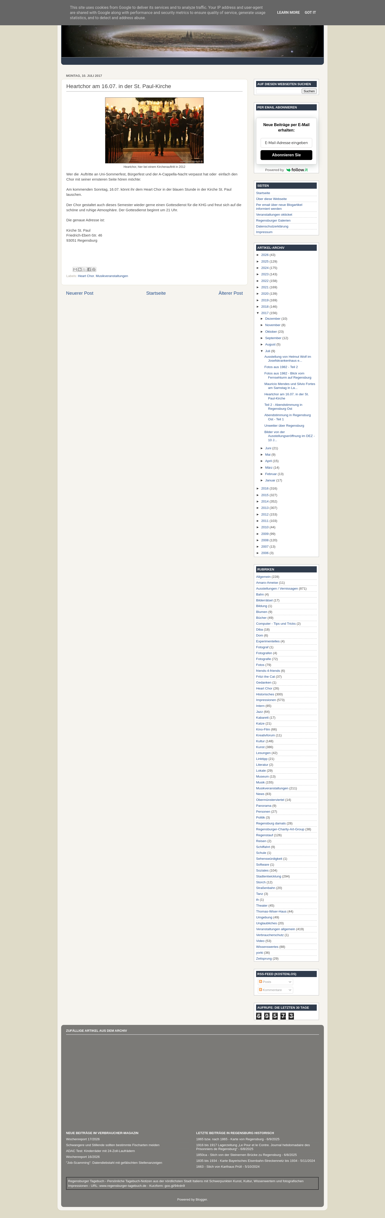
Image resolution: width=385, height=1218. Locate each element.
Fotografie (263, 659)
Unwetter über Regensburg (284, 425)
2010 (265, 527)
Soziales (262, 870)
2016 (265, 488)
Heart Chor (86, 276)
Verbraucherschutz (270, 935)
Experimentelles (268, 641)
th (257, 899)
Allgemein (263, 577)
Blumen (261, 612)
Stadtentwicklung (268, 876)
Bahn (260, 594)
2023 (265, 274)
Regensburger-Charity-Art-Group (280, 829)
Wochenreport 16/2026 (83, 1157)
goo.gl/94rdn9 (174, 1186)
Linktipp (262, 759)
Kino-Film (263, 729)
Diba (259, 629)
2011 (265, 521)
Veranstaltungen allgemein (275, 929)
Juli (268, 351)
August (270, 344)
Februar (271, 474)
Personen (263, 811)
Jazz (259, 712)
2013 (265, 508)
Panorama (263, 806)
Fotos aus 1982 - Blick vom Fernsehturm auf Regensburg (287, 375)
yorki (259, 952)
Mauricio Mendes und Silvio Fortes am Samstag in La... (289, 386)
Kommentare (270, 990)
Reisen (261, 841)
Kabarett (262, 717)
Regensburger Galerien (273, 220)
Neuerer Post (79, 293)
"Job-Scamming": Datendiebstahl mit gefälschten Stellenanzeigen (114, 1163)
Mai (268, 454)
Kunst (260, 747)
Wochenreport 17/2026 (83, 1139)
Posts (265, 982)
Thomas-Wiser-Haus (271, 911)
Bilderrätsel (264, 600)
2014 (265, 501)
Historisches (265, 694)
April (269, 461)
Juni (268, 448)
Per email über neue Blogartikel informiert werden (279, 207)
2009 (265, 534)
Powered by (286, 170)
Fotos (260, 665)
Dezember (273, 318)
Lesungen (263, 753)
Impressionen (266, 700)
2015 (265, 495)
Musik (260, 782)
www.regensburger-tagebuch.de (123, 1186)
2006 (265, 553)
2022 (265, 281)
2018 (265, 306)
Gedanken (263, 682)
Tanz (259, 894)
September (273, 338)
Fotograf (262, 647)
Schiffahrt (263, 847)
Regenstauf (264, 835)
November (273, 325)
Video (260, 941)
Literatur (262, 765)
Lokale (261, 770)
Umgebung (264, 917)
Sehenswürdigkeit (269, 859)
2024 (265, 268)
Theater (262, 905)
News (260, 794)
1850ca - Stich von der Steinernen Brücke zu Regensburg (238, 1155)
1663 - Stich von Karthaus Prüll (219, 1166)
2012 (265, 514)
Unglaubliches (266, 923)
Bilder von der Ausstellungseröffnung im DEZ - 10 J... (289, 436)
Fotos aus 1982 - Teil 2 (281, 367)
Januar (270, 480)
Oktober (271, 331)
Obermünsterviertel (270, 800)
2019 (265, 300)
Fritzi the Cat (265, 676)
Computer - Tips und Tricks (276, 623)
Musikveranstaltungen (112, 276)
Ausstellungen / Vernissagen (277, 588)
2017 (265, 313)
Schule (261, 853)
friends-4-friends (268, 671)
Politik (260, 817)
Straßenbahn (265, 888)
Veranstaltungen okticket (274, 214)
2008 (265, 540)
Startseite (156, 293)
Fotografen (264, 653)
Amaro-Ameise (267, 582)
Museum (262, 776)
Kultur (260, 741)
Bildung (261, 606)
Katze (260, 723)
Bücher (261, 618)
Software (262, 864)
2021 (265, 287)
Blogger (201, 1199)
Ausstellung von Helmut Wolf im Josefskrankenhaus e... (287, 358)
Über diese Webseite (271, 199)
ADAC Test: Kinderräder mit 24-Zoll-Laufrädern (100, 1151)
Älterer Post (231, 293)
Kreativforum (265, 735)
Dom (259, 635)
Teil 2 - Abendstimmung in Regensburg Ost (283, 406)
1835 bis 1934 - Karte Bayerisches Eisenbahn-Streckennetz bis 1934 (246, 1161)
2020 (265, 293)
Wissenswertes (267, 947)
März (269, 467)
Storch (261, 882)
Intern (260, 706)
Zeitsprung (264, 958)
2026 (265, 255)
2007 (265, 546)
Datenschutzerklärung (272, 226)
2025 (265, 261)
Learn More (288, 12)
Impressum (264, 232)
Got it (310, 12)
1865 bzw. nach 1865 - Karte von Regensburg (230, 1139)
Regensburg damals (271, 823)
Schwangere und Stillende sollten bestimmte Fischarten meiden (112, 1145)
